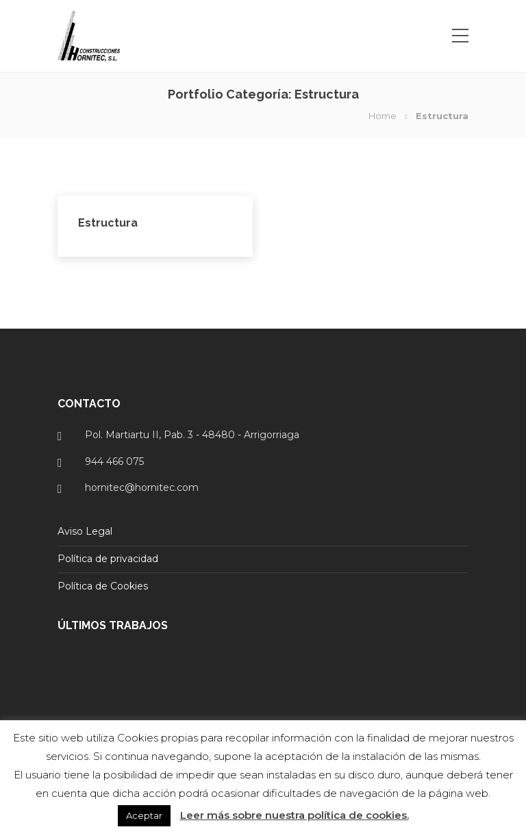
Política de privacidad (108, 559)
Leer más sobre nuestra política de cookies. (294, 815)
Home (382, 115)
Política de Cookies (103, 586)
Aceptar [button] (144, 815)
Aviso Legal (85, 531)
